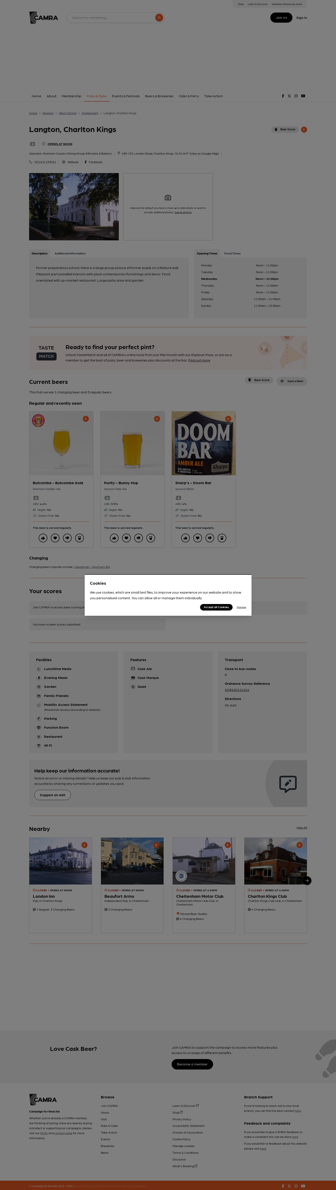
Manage (241, 607)
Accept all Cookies (216, 607)
